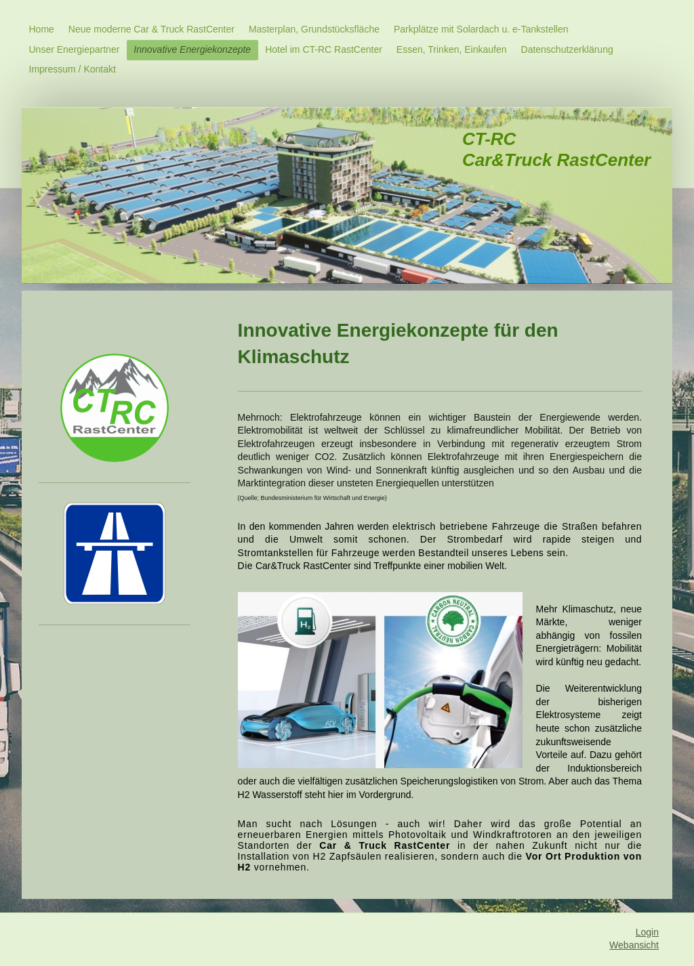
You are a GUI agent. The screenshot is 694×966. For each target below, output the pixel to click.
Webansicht (634, 945)
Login (647, 932)
